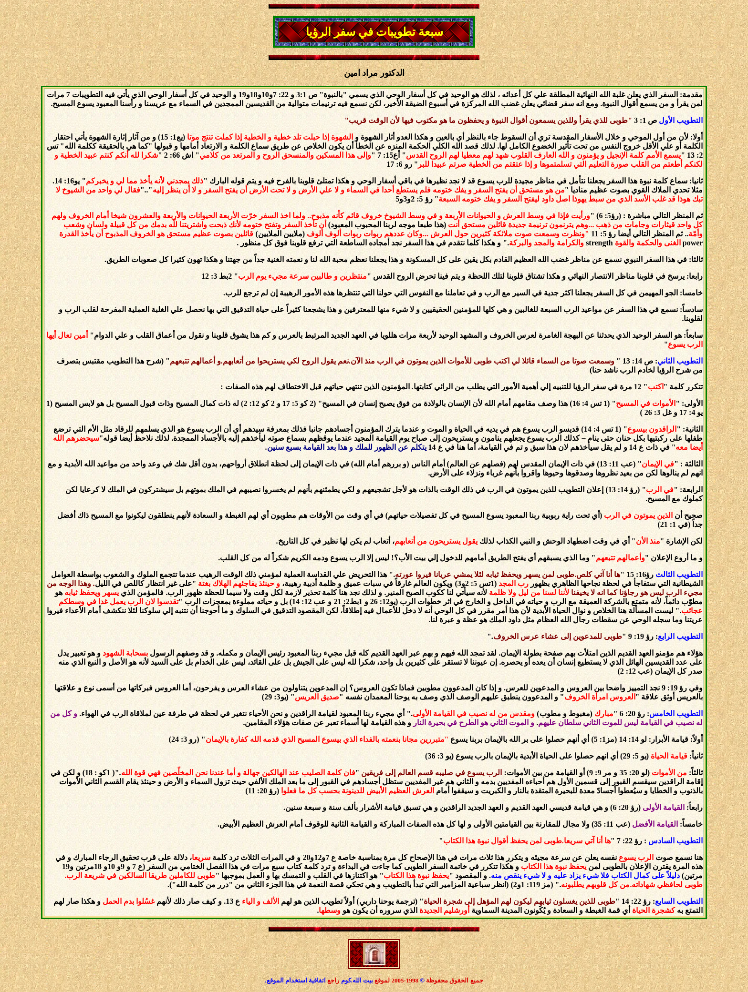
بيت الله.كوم (358, 980)
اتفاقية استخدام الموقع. (295, 980)
